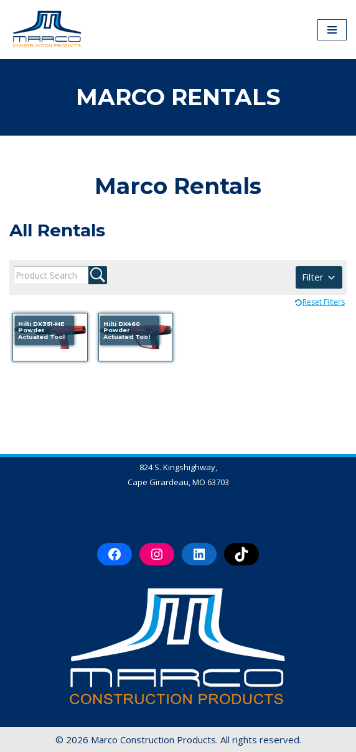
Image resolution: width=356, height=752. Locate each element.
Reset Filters (323, 302)
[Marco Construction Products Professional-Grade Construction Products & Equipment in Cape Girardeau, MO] (46, 29)
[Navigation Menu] (332, 29)
